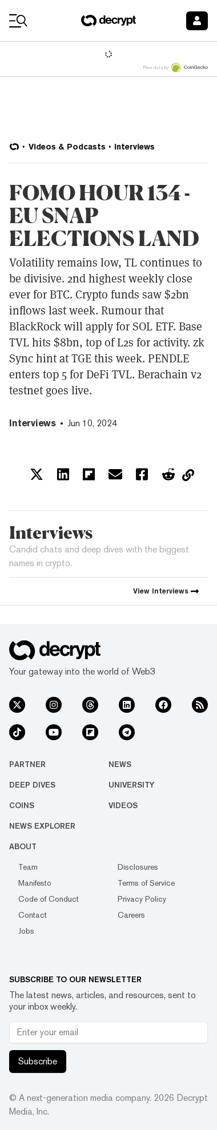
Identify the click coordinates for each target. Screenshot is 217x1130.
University (131, 784)
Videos (123, 805)
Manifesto (34, 882)
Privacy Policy (142, 898)
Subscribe (37, 1061)
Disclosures (138, 866)
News (119, 764)
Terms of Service (146, 882)
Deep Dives (32, 784)
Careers (131, 914)
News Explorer (42, 825)
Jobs (26, 930)
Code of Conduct (48, 898)
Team (28, 866)
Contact (32, 914)
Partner (27, 764)
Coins (21, 805)
